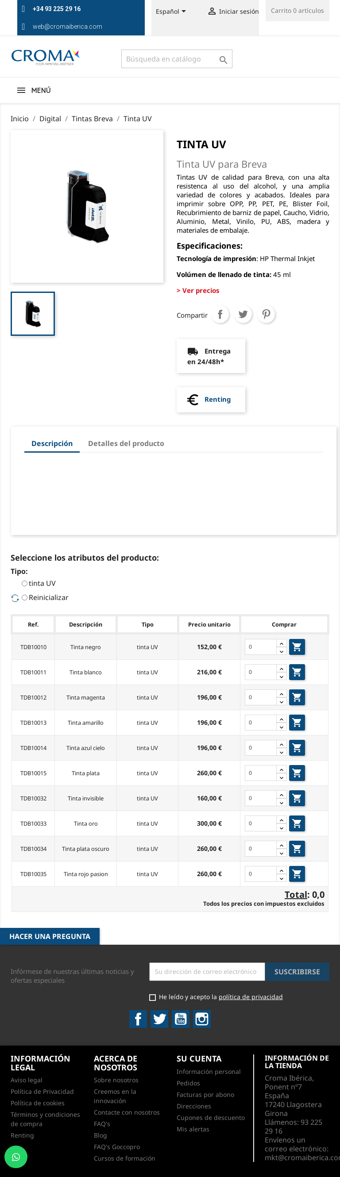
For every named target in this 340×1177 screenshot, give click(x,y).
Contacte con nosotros (127, 1112)
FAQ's (102, 1123)
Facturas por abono (205, 1094)
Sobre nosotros (116, 1080)
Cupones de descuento (211, 1117)
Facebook (138, 1019)
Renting (218, 399)
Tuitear (243, 314)
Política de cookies (38, 1103)
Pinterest (266, 314)
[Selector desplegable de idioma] (172, 12)
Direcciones (194, 1106)
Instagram (202, 1019)
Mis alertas (193, 1129)
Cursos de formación (124, 1158)
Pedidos (188, 1083)
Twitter (159, 1019)
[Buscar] (176, 59)
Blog (100, 1135)
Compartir (220, 314)
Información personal (209, 1071)
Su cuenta (199, 1058)
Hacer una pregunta (49, 936)
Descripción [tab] (52, 443)
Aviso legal (26, 1080)
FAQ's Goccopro (117, 1146)
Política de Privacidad (42, 1091)
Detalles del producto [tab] (126, 443)
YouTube (180, 1019)
